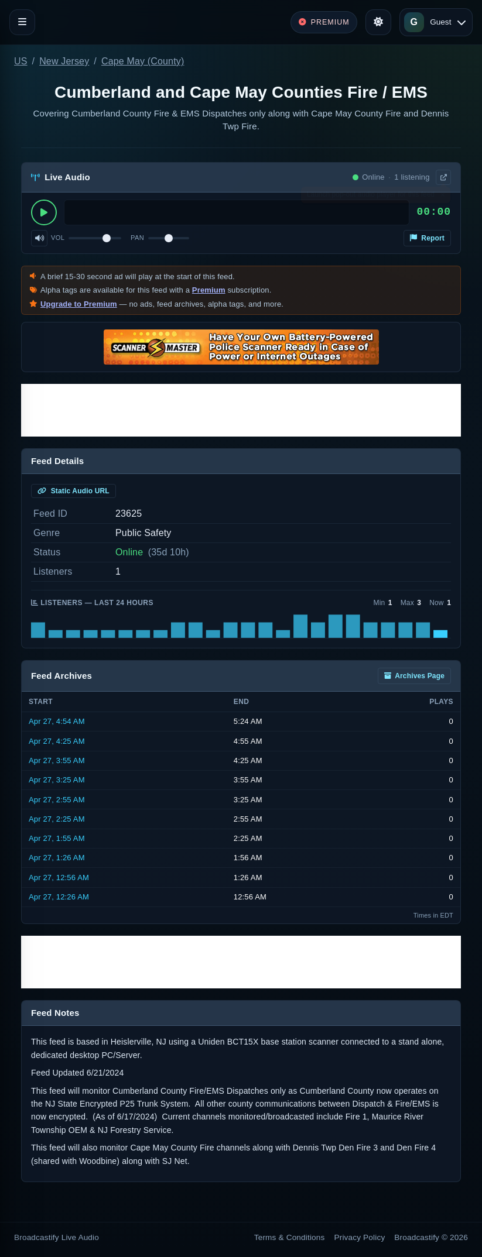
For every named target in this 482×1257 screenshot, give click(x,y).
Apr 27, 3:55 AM (57, 760)
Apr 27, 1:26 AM (57, 857)
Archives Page (414, 676)
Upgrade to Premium (78, 304)
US (21, 61)
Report (427, 238)
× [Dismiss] (442, 197)
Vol (57, 237)
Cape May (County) (142, 61)
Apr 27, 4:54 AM (57, 721)
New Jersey (64, 61)
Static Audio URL (73, 491)
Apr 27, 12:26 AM (59, 896)
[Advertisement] (241, 410)
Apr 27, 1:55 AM (57, 838)
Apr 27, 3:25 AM (57, 779)
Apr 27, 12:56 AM (59, 877)
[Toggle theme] (378, 22)
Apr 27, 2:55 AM (57, 799)
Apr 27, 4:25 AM (57, 741)
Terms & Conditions (289, 1237)
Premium (208, 290)
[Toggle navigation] (22, 22)
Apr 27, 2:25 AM (57, 819)
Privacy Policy (359, 1237)
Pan (137, 237)
